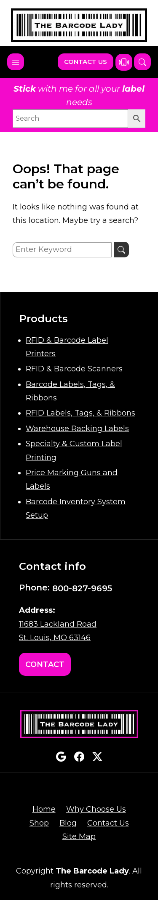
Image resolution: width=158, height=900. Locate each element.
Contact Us (85, 62)
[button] (142, 61)
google (61, 756)
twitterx (97, 756)
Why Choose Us (96, 809)
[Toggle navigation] (15, 61)
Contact (44, 664)
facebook (79, 756)
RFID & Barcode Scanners (74, 368)
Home (44, 809)
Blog (68, 823)
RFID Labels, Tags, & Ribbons (80, 413)
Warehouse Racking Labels (77, 428)
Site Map (79, 836)
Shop (39, 823)
